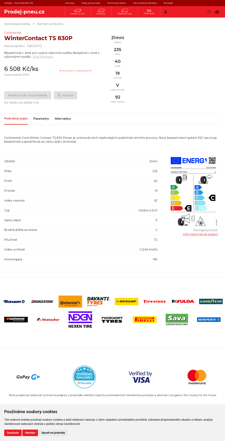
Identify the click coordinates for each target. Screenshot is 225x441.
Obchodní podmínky (145, 3)
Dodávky (101, 12)
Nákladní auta (124, 12)
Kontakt (168, 3)
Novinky (70, 3)
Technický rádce (116, 3)
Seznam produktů (50, 24)
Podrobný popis (16, 118)
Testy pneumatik (91, 3)
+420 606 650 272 (23, 3)
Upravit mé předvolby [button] (53, 432)
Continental (12, 32)
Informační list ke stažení (200, 234)
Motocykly (149, 12)
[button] (217, 11)
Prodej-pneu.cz (24, 12)
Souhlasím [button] (13, 432)
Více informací (43, 56)
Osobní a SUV (77, 12)
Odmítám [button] (30, 432)
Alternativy (63, 119)
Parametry (41, 119)
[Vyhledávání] (209, 11)
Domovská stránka (17, 24)
